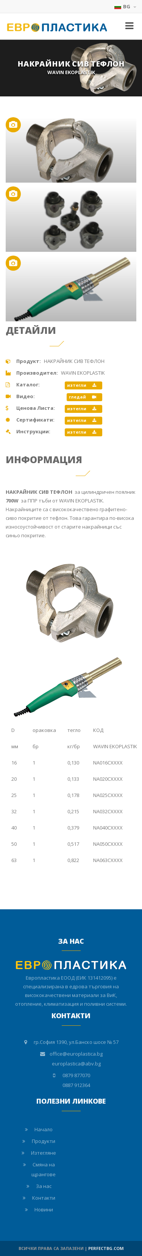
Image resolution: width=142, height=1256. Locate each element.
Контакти (43, 1197)
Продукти (43, 1141)
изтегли (81, 385)
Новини (43, 1209)
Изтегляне (43, 1152)
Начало (43, 1129)
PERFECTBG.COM (106, 1248)
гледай (82, 397)
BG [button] (125, 6)
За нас (43, 1186)
